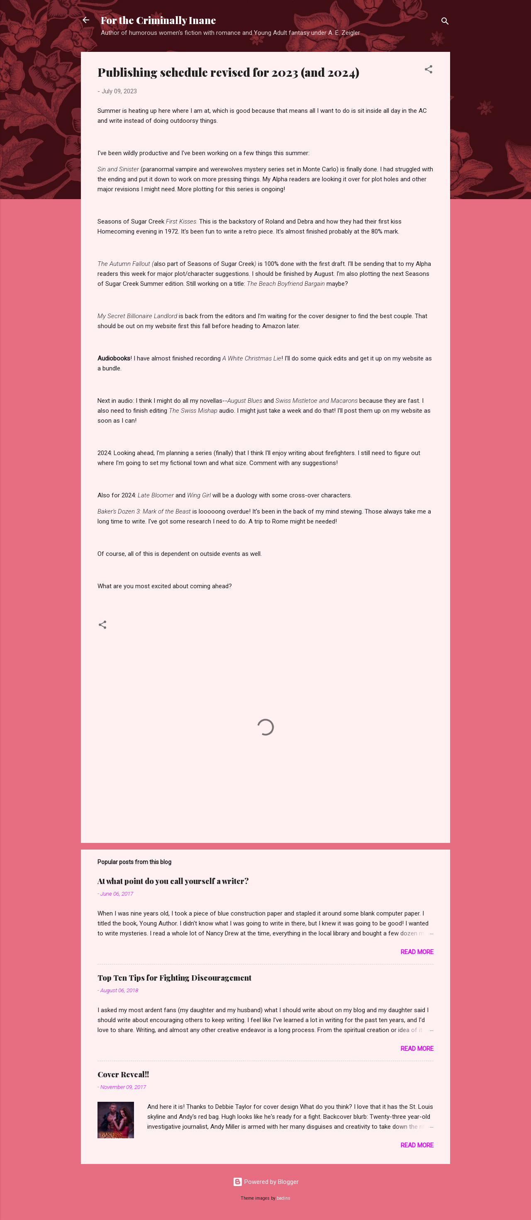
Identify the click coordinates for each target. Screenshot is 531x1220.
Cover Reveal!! (123, 1074)
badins (283, 1198)
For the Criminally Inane (158, 20)
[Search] (445, 22)
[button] (429, 70)
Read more (417, 952)
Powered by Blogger (266, 1182)
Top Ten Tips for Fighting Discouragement (174, 978)
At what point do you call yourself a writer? (173, 881)
